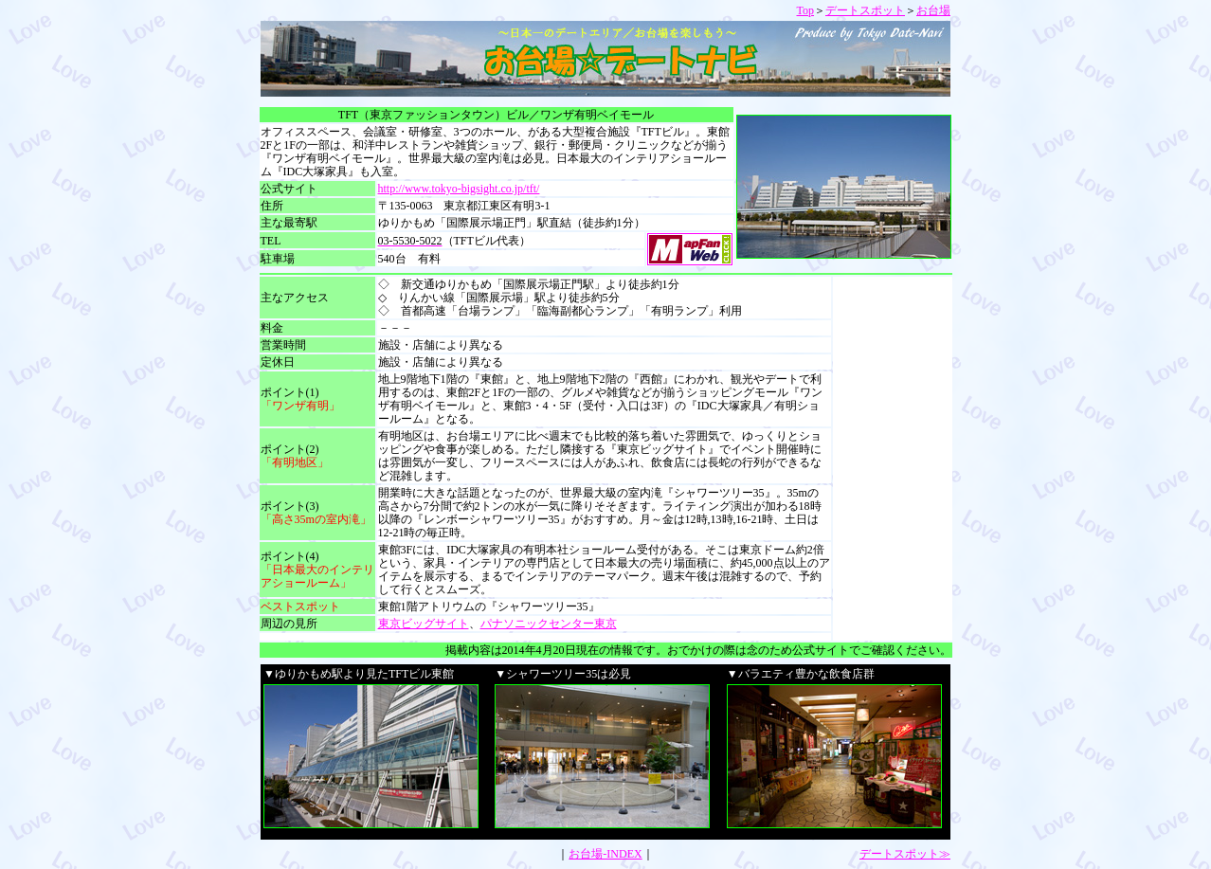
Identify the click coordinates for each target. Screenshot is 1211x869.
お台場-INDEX (605, 853)
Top (806, 10)
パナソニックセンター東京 (548, 623)
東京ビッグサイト (423, 623)
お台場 (933, 10)
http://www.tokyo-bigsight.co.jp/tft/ (459, 188)
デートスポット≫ (904, 853)
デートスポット (865, 10)
